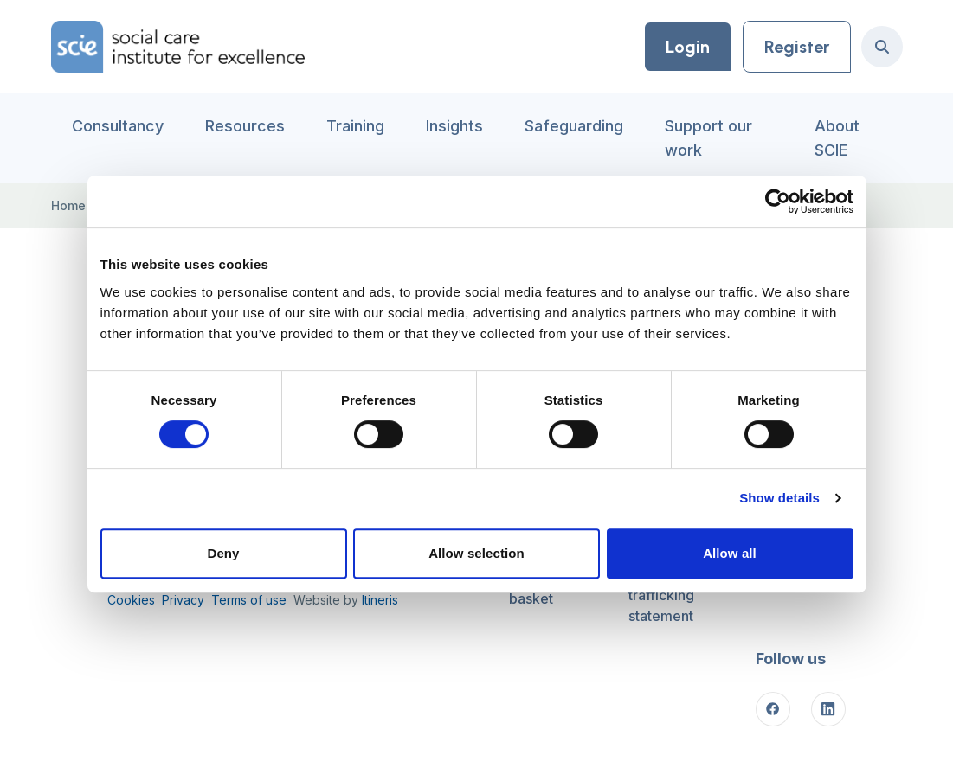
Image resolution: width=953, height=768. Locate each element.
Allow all (730, 553)
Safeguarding (574, 126)
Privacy (183, 599)
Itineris (380, 599)
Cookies (131, 599)
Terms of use (249, 599)
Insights (454, 126)
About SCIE (837, 138)
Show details (779, 497)
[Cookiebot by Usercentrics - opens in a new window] (777, 201)
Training (355, 126)
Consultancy (118, 126)
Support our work (708, 138)
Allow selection (476, 553)
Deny (223, 553)
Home (68, 205)
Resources (245, 126)
